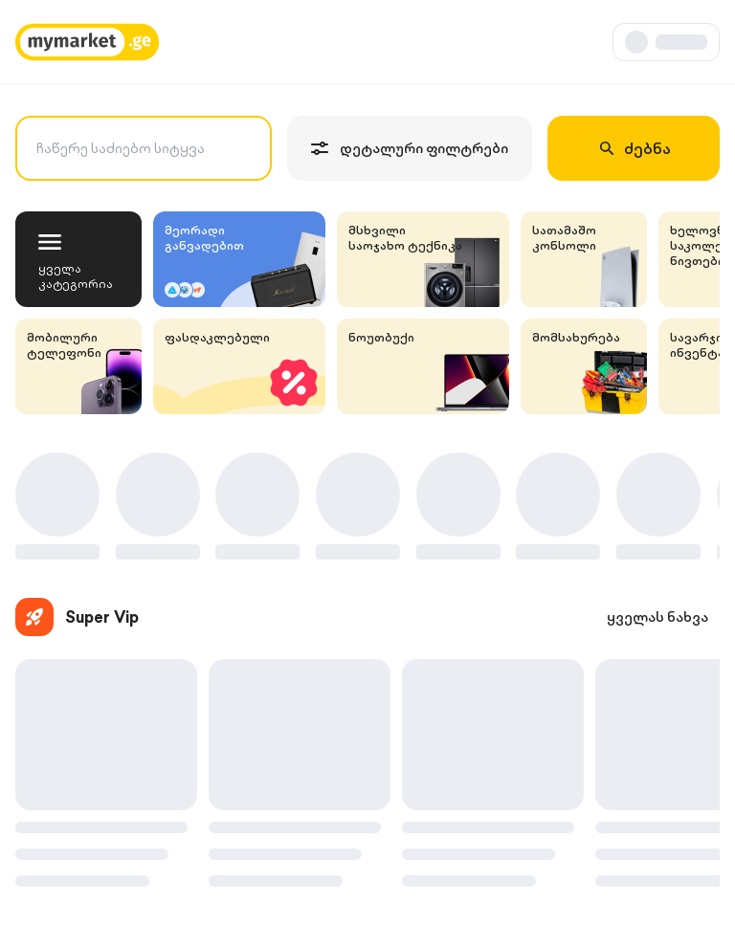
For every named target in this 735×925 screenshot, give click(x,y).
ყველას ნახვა (657, 617)
